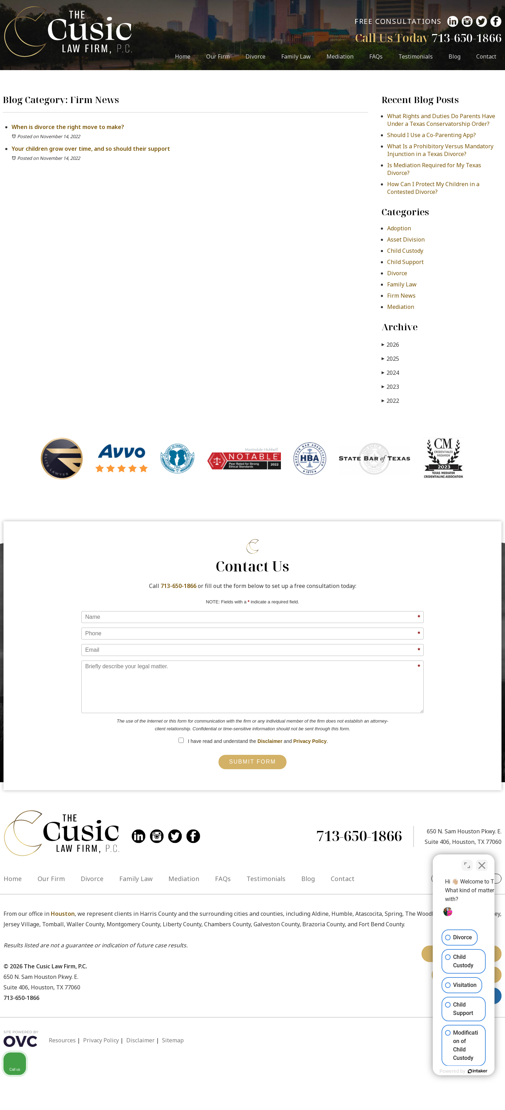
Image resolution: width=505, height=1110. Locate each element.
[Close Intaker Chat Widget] (481, 861)
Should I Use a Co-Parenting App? (431, 135)
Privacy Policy (309, 741)
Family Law (296, 56)
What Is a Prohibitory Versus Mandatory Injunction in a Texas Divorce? (440, 150)
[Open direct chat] (467, 861)
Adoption (399, 228)
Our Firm (218, 56)
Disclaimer (269, 741)
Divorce (255, 56)
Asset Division (406, 239)
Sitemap (173, 1040)
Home (182, 56)
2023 (390, 386)
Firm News (401, 295)
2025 (390, 358)
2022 (390, 400)
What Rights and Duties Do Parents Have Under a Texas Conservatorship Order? (441, 120)
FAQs (376, 56)
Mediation (340, 56)
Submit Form (252, 762)
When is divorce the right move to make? (68, 127)
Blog (454, 56)
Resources (62, 1040)
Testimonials (415, 56)
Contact (486, 56)
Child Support (405, 262)
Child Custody (405, 251)
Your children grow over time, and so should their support (91, 149)
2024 (390, 372)
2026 (390, 344)
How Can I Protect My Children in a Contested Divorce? (433, 188)
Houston (63, 914)
